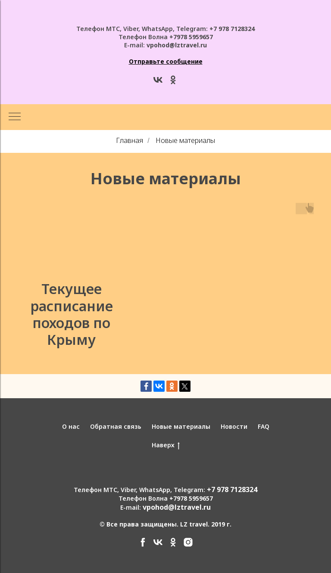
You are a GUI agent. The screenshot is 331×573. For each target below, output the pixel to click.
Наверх (166, 445)
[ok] (173, 83)
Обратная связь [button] (115, 426)
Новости (234, 426)
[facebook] (142, 545)
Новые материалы (185, 140)
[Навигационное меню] (15, 117)
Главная (129, 140)
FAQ (263, 426)
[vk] (158, 83)
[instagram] (188, 545)
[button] (166, 61)
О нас (71, 426)
